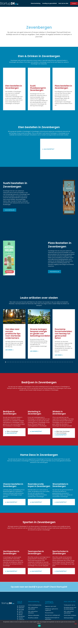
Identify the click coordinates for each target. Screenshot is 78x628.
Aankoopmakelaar (68, 608)
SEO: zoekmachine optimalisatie (33, 599)
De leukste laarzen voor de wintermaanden (70, 599)
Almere (20, 605)
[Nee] (75, 623)
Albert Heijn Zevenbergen (63, 422)
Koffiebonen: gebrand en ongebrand (51, 600)
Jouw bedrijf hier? (49, 140)
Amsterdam (22, 597)
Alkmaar (21, 603)
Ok (39, 625)
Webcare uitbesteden (33, 606)
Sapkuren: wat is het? (50, 597)
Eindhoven (21, 610)
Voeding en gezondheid (49, 3)
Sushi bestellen (9, 201)
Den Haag (21, 600)
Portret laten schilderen (70, 606)
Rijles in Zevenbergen (12, 422)
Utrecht (21, 602)
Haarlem (21, 609)
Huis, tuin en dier (70, 592)
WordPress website (33, 608)
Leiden (20, 612)
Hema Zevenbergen (61, 424)
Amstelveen (22, 607)
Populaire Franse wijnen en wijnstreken (52, 609)
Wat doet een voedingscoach (52, 606)
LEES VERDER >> (9, 341)
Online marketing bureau (34, 596)
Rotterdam (21, 598)
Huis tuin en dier (63, 3)
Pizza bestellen (54, 262)
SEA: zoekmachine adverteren (33, 603)
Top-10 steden (19, 593)
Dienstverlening (35, 3)
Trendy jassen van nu (69, 596)
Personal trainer (49, 603)
